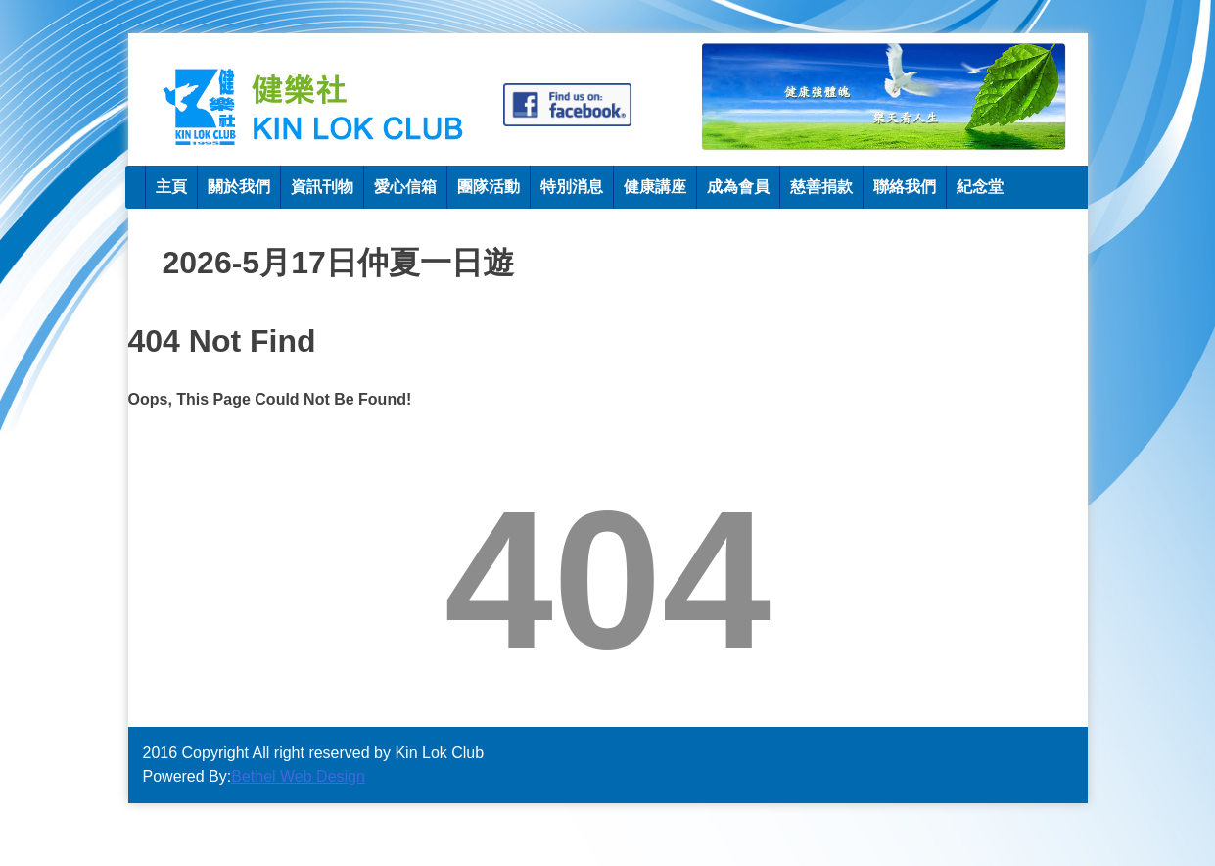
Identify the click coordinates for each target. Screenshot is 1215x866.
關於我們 (239, 186)
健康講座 (655, 186)
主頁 (171, 186)
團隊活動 (488, 186)
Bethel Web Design (298, 776)
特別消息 (571, 186)
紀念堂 (980, 186)
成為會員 (738, 186)
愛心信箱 (405, 186)
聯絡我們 (904, 186)
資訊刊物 (322, 186)
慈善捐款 (821, 186)
